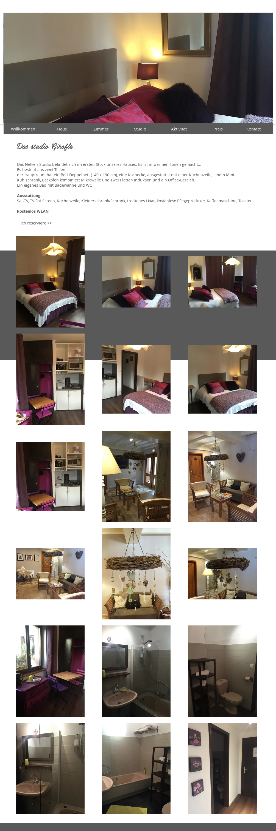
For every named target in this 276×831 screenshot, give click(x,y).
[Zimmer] (101, 128)
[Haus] (62, 128)
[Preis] (218, 128)
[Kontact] (253, 128)
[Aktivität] (179, 128)
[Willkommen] (23, 128)
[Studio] (140, 128)
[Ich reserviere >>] (36, 222)
